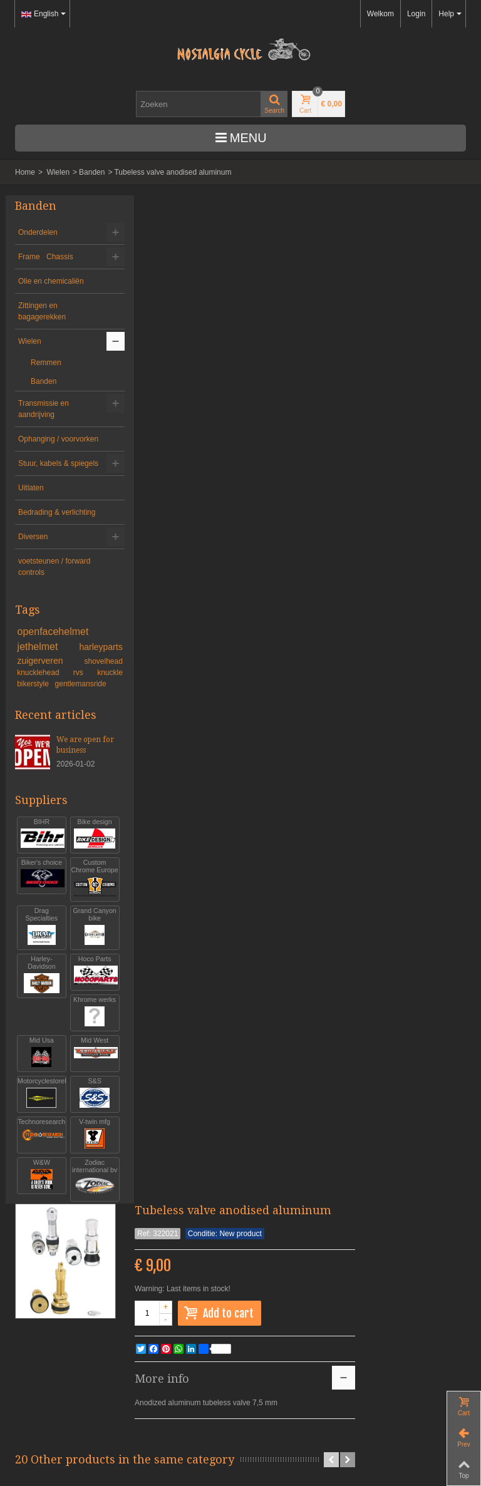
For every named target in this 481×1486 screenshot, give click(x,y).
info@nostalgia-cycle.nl (54, 1362)
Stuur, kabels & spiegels (43, 480)
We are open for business (78, 778)
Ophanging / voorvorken (38, 445)
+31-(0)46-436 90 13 (49, 1350)
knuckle (99, 706)
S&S (87, 1134)
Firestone (339, 557)
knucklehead (40, 706)
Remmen (46, 362)
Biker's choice (39, 908)
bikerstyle (34, 717)
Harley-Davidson (39, 1016)
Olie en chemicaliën (51, 281)
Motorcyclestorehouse (39, 1134)
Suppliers (41, 833)
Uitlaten (31, 510)
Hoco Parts (87, 1012)
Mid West (87, 1094)
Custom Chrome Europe (87, 915)
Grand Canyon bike (87, 968)
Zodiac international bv (87, 1223)
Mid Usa (39, 1094)
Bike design (87, 868)
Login (416, 13)
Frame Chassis (45, 256)
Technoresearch (39, 1175)
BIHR (39, 868)
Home (25, 172)
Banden (92, 172)
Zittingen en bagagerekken (42, 311)
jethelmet (41, 680)
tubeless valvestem (174, 562)
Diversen (33, 570)
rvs (75, 706)
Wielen (58, 172)
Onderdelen (38, 232)
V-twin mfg (87, 1175)
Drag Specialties (39, 968)
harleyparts (89, 681)
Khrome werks (87, 1053)
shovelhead (92, 695)
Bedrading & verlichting (38, 540)
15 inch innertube (421, 562)
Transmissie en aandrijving (43, 409)
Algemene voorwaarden (55, 1407)
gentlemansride (80, 717)
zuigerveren (43, 694)
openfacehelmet (53, 665)
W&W (39, 1216)
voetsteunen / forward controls (54, 601)
